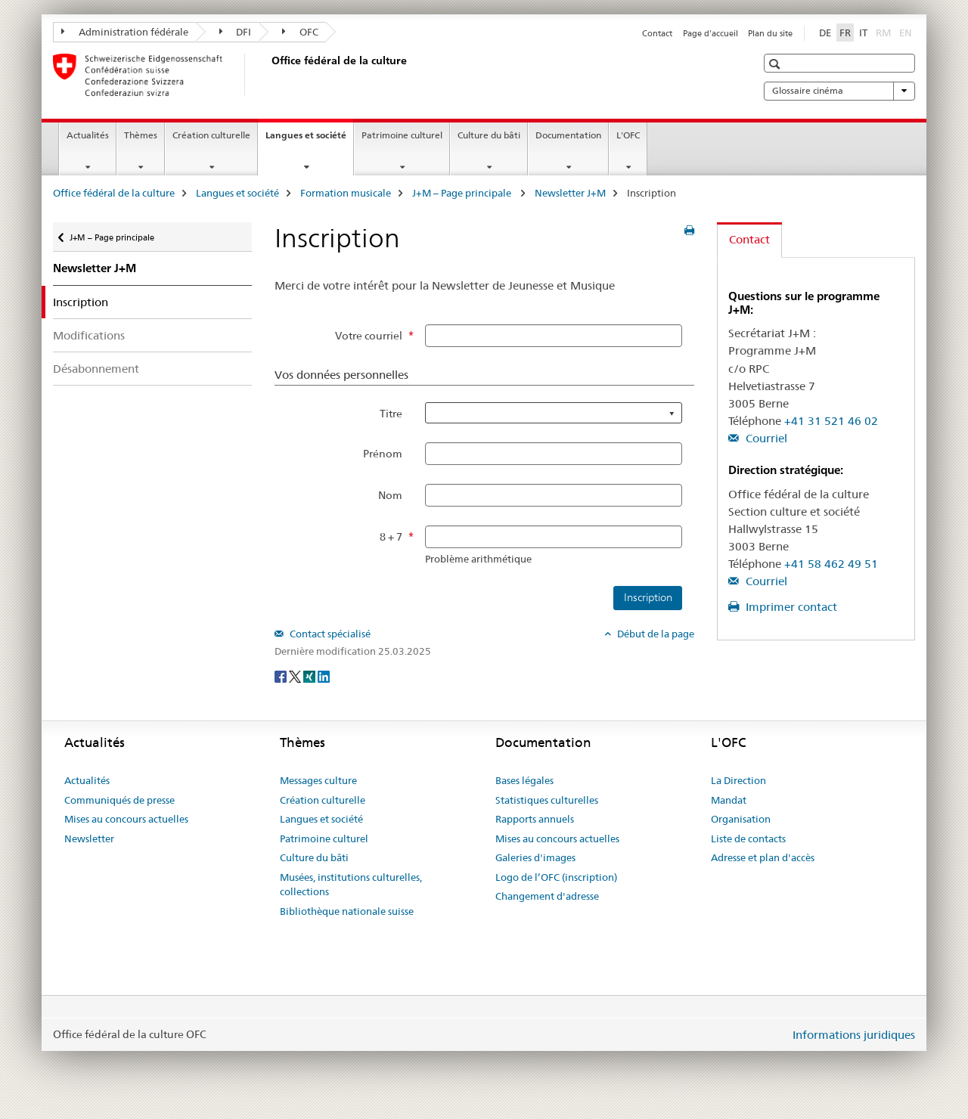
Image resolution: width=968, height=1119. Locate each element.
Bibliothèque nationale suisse (347, 911)
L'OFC (628, 135)
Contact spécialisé (329, 634)
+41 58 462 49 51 (831, 563)
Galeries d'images (535, 857)
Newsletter (89, 838)
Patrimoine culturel (401, 135)
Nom (390, 495)
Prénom (382, 454)
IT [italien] (863, 32)
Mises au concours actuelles (126, 819)
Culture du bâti (489, 135)
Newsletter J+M (570, 193)
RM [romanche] (885, 32)
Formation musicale (345, 193)
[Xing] (310, 676)
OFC (300, 32)
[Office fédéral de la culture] (268, 75)
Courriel (765, 438)
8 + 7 (391, 537)
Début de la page (654, 634)
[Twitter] (296, 676)
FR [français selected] (845, 32)
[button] (776, 63)
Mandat (728, 800)
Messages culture (318, 780)
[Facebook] (282, 676)
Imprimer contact (790, 607)
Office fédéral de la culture (114, 193)
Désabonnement (96, 368)
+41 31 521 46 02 (831, 421)
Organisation (741, 819)
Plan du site (770, 33)
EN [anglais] (907, 32)
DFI (235, 32)
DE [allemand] (825, 32)
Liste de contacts (748, 838)
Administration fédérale (124, 32)
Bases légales (524, 780)
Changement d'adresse (547, 896)
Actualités (88, 135)
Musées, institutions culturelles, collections (351, 884)
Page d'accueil (710, 33)
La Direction (738, 780)
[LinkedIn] (324, 676)
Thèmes (140, 135)
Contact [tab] (749, 239)
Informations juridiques (854, 1035)
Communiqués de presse (119, 800)
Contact (657, 33)
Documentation (568, 135)
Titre (391, 414)
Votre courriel (368, 336)
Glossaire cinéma (839, 90)
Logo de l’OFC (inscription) (556, 877)
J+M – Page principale (462, 193)
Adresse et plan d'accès (762, 857)
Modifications (89, 335)
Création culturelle (211, 135)
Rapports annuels (534, 819)
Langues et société (309, 140)
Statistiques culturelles (546, 800)
